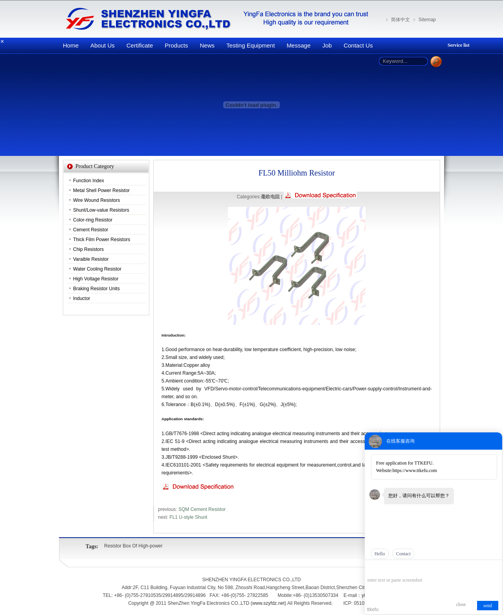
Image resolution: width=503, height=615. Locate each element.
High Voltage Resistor (95, 279)
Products (176, 45)
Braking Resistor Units (96, 288)
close (461, 604)
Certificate (140, 45)
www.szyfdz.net (268, 603)
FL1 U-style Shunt (188, 517)
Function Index (88, 180)
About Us (102, 45)
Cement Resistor (90, 229)
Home (71, 45)
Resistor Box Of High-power (133, 546)
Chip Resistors (88, 249)
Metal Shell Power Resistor (101, 190)
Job (327, 45)
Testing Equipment (250, 45)
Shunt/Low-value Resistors (101, 210)
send (487, 605)
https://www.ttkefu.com (415, 470)
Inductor (81, 298)
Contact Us (358, 45)
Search (436, 62)
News (207, 45)
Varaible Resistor (90, 259)
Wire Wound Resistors (96, 200)
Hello (379, 553)
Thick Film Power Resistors (101, 239)
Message (298, 45)
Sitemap (427, 19)
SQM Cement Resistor (202, 509)
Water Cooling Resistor (97, 269)
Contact (403, 553)
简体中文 (400, 19)
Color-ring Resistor (92, 220)
